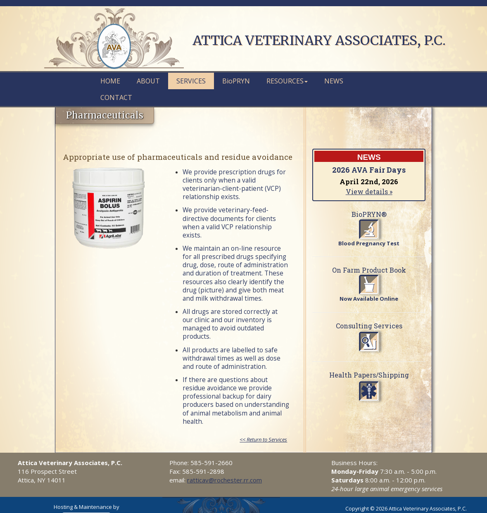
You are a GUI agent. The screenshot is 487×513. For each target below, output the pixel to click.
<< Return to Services (263, 439)
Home (110, 81)
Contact (116, 97)
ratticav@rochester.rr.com (224, 480)
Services (191, 81)
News (333, 81)
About (148, 81)
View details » (369, 191)
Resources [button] (287, 81)
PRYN (236, 81)
